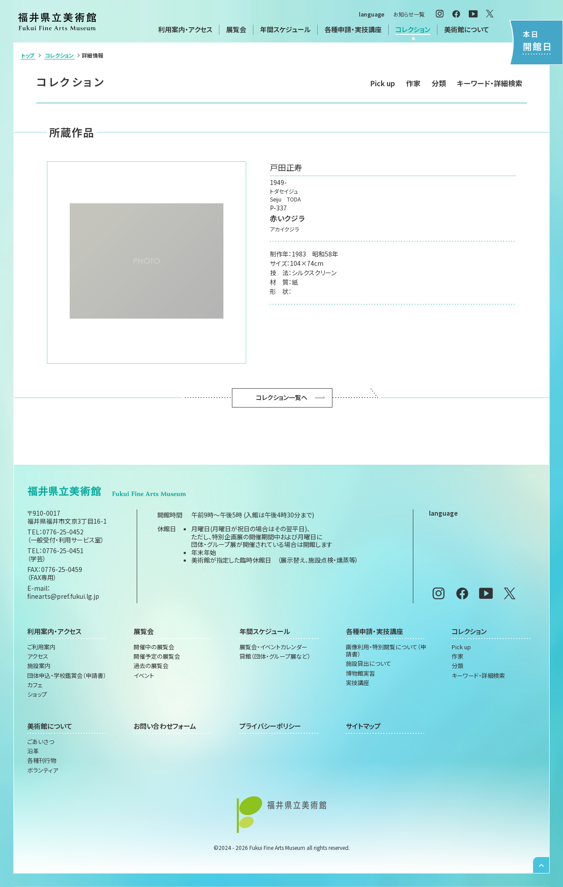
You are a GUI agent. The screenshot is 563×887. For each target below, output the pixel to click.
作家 (413, 83)
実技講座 (357, 682)
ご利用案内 (41, 647)
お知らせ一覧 (408, 14)
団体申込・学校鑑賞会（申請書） (66, 675)
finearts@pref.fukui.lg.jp (63, 596)
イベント (144, 675)
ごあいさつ (40, 741)
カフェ (34, 685)
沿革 (33, 751)
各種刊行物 (41, 760)
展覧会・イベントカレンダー (273, 647)
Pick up (382, 83)
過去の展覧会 (151, 665)
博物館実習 (360, 673)
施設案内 (38, 665)
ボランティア (42, 770)
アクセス (37, 656)
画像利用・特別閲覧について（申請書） (386, 650)
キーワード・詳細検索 (489, 83)
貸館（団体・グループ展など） (275, 656)
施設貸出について (368, 663)
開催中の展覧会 (154, 647)
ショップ (37, 694)
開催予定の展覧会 (157, 656)
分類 (439, 83)
